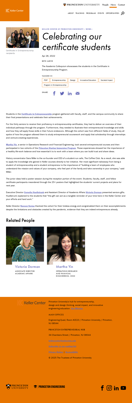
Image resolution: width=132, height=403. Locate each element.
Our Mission (77, 308)
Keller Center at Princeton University (62, 29)
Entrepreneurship (59, 80)
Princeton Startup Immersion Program (57, 148)
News (113, 4)
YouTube (123, 388)
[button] (122, 13)
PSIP (46, 80)
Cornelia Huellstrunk (34, 192)
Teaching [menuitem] (80, 13)
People (105, 4)
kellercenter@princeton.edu (62, 340)
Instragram (109, 388)
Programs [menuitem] (91, 13)
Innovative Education (88, 80)
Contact (121, 4)
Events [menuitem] (101, 13)
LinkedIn (116, 388)
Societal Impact (107, 80)
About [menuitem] (71, 13)
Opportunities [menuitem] (112, 13)
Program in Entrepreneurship (55, 85)
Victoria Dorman (94, 192)
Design (73, 80)
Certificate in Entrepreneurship (36, 113)
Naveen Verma (27, 205)
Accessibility (71, 352)
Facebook (102, 388)
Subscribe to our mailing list (62, 346)
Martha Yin (11, 144)
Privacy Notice (56, 352)
